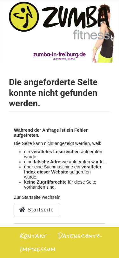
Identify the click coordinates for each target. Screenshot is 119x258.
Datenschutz (79, 236)
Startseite (36, 209)
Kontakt (33, 236)
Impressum (38, 249)
